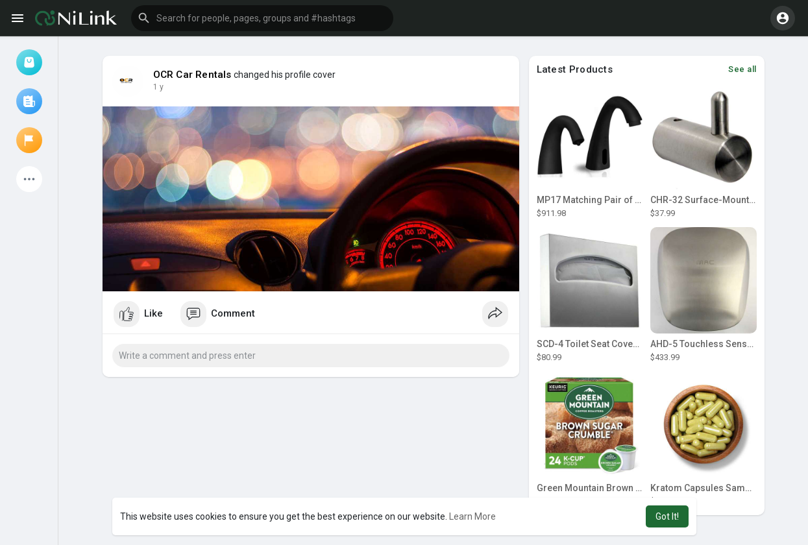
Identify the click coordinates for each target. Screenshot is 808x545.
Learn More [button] (472, 516)
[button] (262, 18)
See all (742, 69)
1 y (158, 86)
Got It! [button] (667, 516)
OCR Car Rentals (192, 74)
